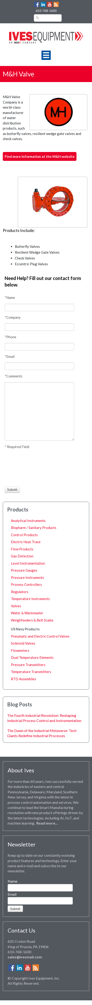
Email (12, 894)
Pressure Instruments (27, 577)
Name (12, 881)
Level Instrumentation (28, 563)
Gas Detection (22, 556)
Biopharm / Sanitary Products (33, 527)
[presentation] (22, 467)
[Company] (39, 327)
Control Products (24, 535)
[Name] (39, 307)
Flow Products (22, 549)
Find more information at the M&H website (40, 156)
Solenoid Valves (23, 643)
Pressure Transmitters (28, 665)
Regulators (19, 592)
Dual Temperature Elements (32, 657)
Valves (16, 606)
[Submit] (12, 489)
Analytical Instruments (28, 520)
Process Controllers (26, 584)
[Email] (39, 366)
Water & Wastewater (27, 613)
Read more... (47, 823)
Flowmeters (20, 650)
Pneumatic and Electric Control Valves (40, 636)
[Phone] (39, 346)
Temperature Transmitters (31, 672)
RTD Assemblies (23, 679)
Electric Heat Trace (26, 542)
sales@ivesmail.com (25, 957)
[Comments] (39, 411)
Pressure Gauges (24, 570)
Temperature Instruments (30, 599)
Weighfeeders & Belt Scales (32, 620)
